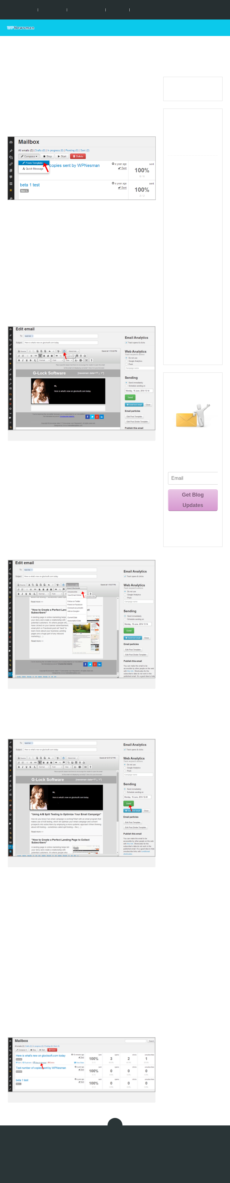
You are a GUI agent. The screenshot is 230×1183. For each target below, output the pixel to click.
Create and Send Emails (187, 215)
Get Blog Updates (193, 500)
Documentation (86, 10)
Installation (52, 10)
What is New (183, 118)
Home (188, 28)
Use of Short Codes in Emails (192, 239)
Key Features (21, 10)
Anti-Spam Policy (127, 1146)
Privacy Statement (92, 1146)
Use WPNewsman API (192, 326)
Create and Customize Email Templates (193, 198)
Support (210, 28)
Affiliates (153, 1146)
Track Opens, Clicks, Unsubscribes (191, 256)
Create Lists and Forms (193, 170)
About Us (173, 1146)
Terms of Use (60, 1146)
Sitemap (208, 1162)
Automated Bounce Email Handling (190, 297)
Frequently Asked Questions (188, 351)
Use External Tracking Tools (192, 272)
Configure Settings (189, 161)
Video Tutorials (185, 337)
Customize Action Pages (188, 182)
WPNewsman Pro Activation (187, 313)
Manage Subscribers (191, 285)
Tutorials (117, 10)
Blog (137, 10)
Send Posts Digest (117, 306)
